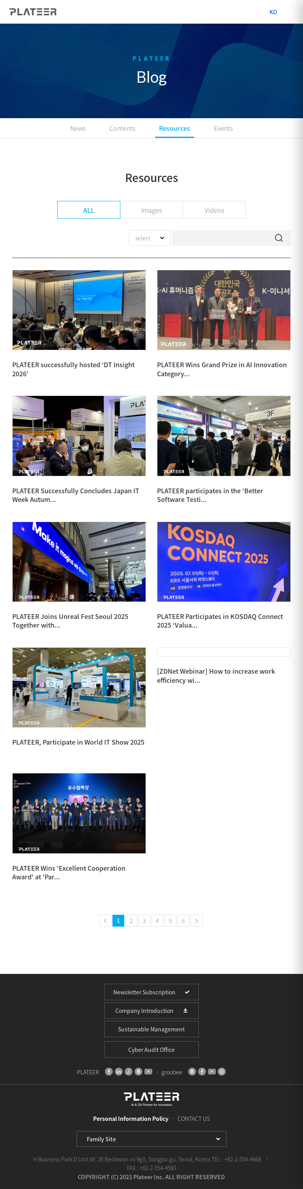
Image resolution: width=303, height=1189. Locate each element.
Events (223, 128)
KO (273, 12)
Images (151, 210)
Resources (174, 128)
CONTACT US (194, 1118)
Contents (122, 128)
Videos (214, 210)
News (78, 128)
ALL (88, 210)
